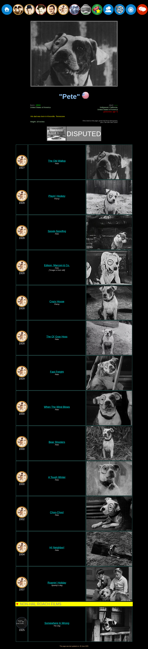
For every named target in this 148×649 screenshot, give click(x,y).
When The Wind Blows (57, 407)
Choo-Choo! (57, 512)
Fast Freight (57, 371)
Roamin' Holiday (57, 582)
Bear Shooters (57, 442)
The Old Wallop (57, 160)
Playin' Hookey (56, 196)
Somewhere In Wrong (57, 623)
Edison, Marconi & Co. (57, 265)
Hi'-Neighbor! (56, 547)
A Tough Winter (57, 477)
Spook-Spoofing (57, 231)
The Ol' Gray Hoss (56, 336)
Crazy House (56, 301)
